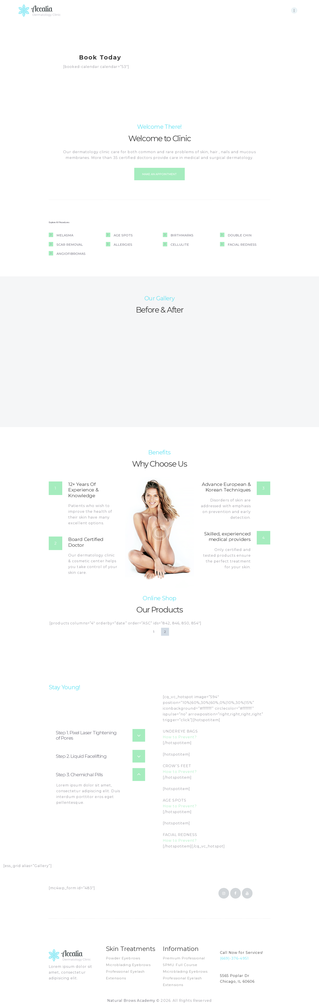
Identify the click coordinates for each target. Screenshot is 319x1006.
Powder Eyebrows (123, 958)
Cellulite (180, 245)
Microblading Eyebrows (128, 965)
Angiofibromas (71, 254)
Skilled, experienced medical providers (227, 536)
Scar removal (69, 245)
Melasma (64, 235)
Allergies (123, 245)
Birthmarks (182, 235)
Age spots (123, 235)
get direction (231, 987)
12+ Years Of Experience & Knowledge (83, 489)
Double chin (240, 235)
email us (227, 964)
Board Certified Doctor (85, 542)
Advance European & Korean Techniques (226, 487)
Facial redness (242, 245)
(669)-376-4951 (234, 958)
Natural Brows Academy (131, 1000)
